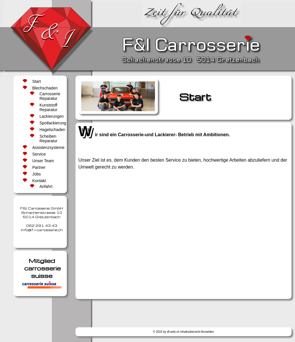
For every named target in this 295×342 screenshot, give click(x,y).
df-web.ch (173, 331)
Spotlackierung (50, 123)
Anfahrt (45, 186)
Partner (39, 167)
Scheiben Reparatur (48, 138)
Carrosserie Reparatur (49, 96)
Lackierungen (50, 116)
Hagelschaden (50, 129)
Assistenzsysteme (46, 147)
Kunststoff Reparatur (48, 107)
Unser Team (43, 160)
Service (39, 154)
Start (36, 81)
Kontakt (39, 180)
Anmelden (207, 331)
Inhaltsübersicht (190, 331)
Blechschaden (45, 88)
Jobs (36, 174)
